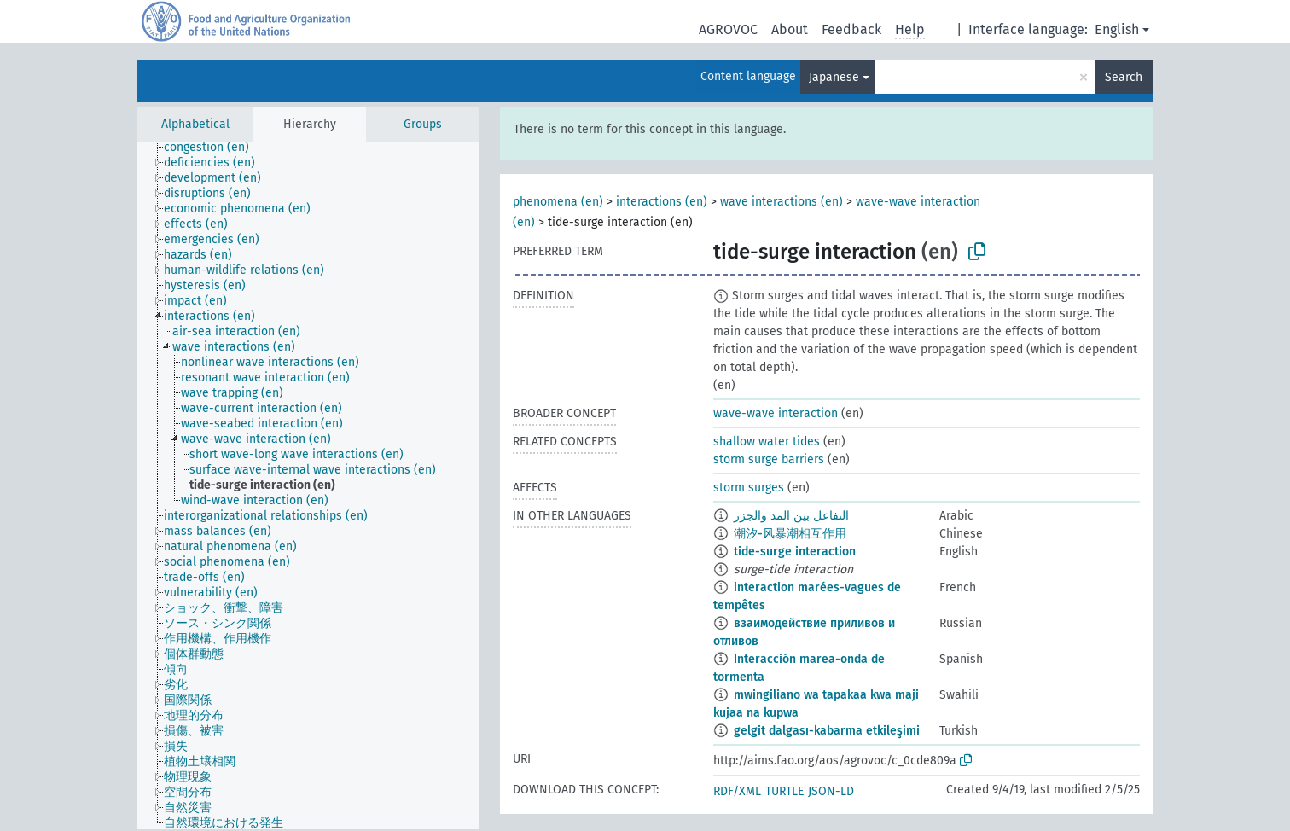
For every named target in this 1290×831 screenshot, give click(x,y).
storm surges (748, 487)
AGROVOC (728, 29)
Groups (423, 124)
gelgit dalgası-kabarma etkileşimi (827, 730)
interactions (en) (661, 202)
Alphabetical (195, 124)
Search (1123, 77)
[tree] (308, 485)
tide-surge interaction (795, 551)
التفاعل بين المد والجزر (791, 515)
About (789, 29)
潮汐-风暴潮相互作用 (790, 533)
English (1117, 29)
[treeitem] (213, 147)
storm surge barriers (768, 459)
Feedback (851, 29)
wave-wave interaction (775, 413)
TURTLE (784, 791)
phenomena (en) (558, 202)
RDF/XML (737, 791)
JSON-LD (831, 791)
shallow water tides (766, 441)
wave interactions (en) (781, 202)
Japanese (834, 77)
